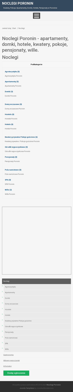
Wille (8, 190)
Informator (7, 366)
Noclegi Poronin (54, 385)
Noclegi (6, 281)
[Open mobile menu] (36, 16)
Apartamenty (12, 82)
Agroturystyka (12, 72)
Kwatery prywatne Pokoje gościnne (21, 137)
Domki (9, 92)
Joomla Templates (27, 388)
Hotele (9, 124)
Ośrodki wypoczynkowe (16, 147)
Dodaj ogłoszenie (16, 373)
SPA (8, 180)
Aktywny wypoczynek (11, 361)
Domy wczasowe (13, 104)
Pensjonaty (11, 157)
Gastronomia (8, 355)
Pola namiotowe (13, 170)
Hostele (9, 114)
